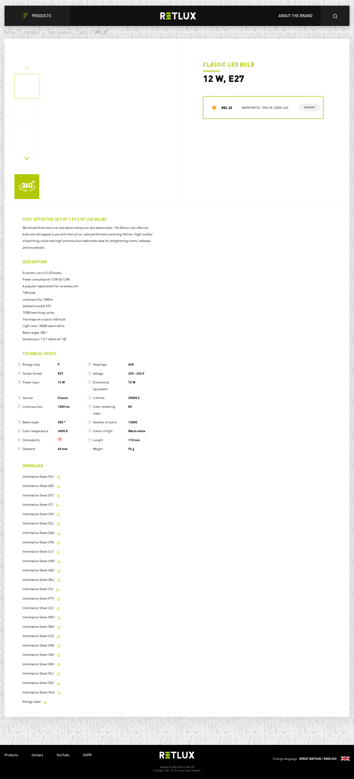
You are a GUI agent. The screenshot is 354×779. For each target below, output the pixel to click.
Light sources (59, 32)
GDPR (87, 755)
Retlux (10, 32)
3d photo (309, 107)
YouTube (63, 755)
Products (11, 755)
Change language (311, 758)
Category (32, 32)
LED (83, 32)
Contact (37, 755)
